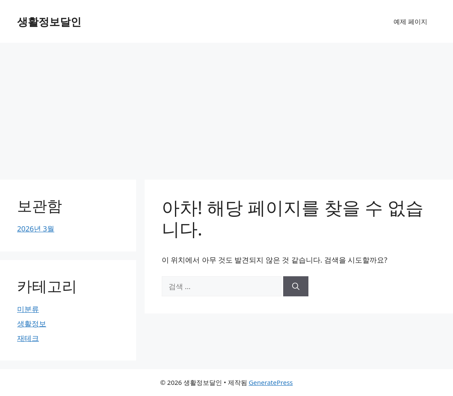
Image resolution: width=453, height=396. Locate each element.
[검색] (295, 286)
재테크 (28, 338)
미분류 (28, 309)
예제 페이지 (410, 21)
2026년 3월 (35, 228)
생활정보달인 (49, 21)
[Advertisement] (226, 107)
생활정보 (31, 323)
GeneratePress (271, 382)
